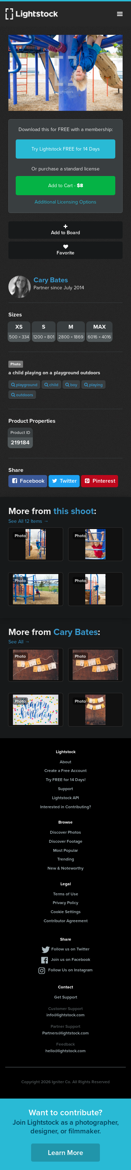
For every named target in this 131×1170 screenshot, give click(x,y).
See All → (19, 641)
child (51, 385)
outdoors (22, 395)
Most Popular (65, 850)
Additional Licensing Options (65, 202)
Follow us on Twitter (70, 949)
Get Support (65, 997)
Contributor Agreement (66, 921)
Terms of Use (65, 894)
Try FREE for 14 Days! (66, 779)
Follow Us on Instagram (70, 970)
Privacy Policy (65, 902)
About (65, 762)
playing (93, 385)
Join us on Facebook (70, 959)
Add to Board (65, 230)
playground (24, 385)
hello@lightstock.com (65, 1051)
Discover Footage (65, 841)
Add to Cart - (65, 185)
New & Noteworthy (65, 868)
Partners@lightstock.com (65, 1033)
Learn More (65, 1152)
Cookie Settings (66, 912)
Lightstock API (65, 798)
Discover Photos (65, 832)
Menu (119, 14)
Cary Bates (51, 280)
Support (65, 789)
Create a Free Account (65, 770)
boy (71, 385)
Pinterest (99, 481)
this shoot (73, 511)
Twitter (64, 481)
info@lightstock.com (65, 1015)
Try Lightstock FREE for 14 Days (65, 149)
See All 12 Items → (28, 521)
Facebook (27, 481)
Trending (65, 859)
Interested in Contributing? (65, 807)
